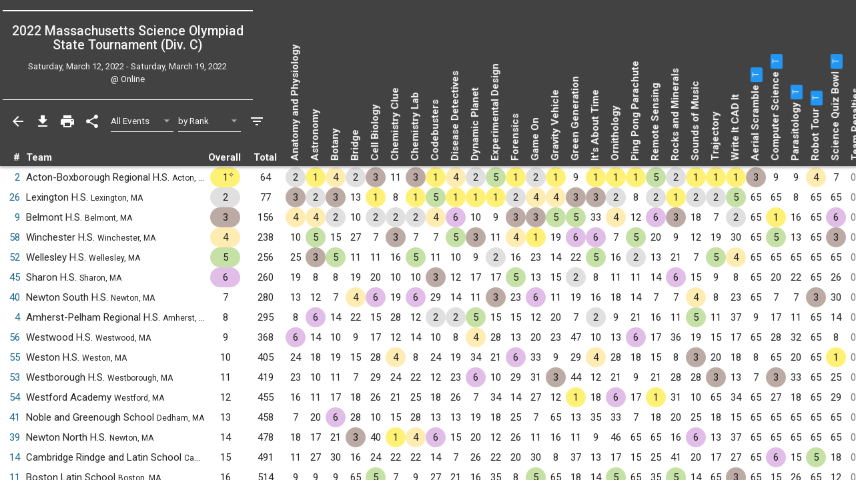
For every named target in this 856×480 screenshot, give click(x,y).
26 (14, 197)
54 (14, 397)
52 (14, 257)
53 (14, 377)
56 (14, 337)
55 (14, 357)
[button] (755, 74)
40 (14, 297)
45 (14, 277)
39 (14, 437)
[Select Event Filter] (142, 121)
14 (14, 457)
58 (14, 237)
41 (14, 417)
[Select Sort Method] (210, 121)
